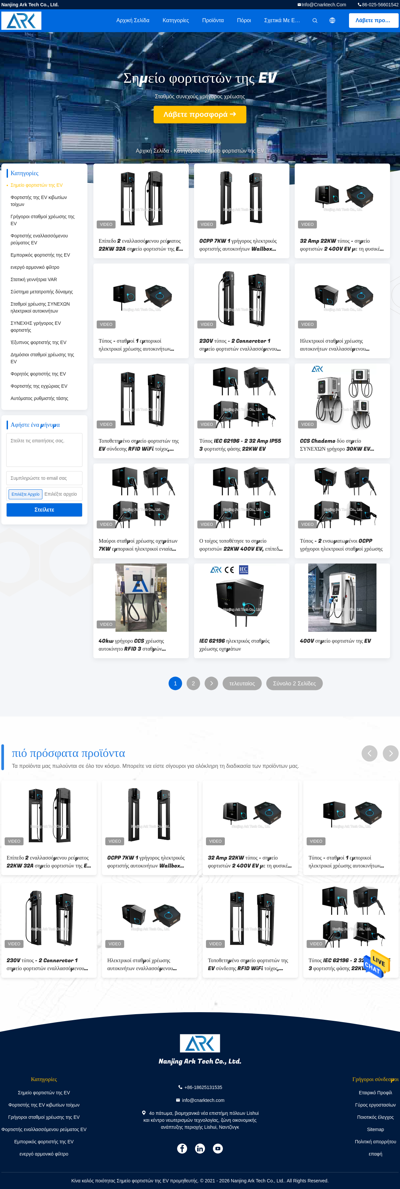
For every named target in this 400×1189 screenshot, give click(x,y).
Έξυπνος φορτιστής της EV (38, 342)
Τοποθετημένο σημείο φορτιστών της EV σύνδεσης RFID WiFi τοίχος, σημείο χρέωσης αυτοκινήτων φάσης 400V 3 (139, 445)
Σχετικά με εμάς (284, 20)
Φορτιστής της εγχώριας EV (39, 386)
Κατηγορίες (176, 20)
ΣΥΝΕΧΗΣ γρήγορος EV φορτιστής (36, 327)
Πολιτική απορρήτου (375, 1141)
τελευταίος (242, 683)
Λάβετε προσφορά (377, 20)
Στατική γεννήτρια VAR (34, 279)
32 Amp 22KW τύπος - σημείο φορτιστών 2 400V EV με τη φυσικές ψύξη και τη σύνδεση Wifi (341, 245)
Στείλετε (44, 510)
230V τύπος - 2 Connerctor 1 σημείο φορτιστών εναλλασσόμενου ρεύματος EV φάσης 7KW (238, 345)
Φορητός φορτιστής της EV (38, 373)
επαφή (375, 1154)
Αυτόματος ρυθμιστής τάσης (39, 398)
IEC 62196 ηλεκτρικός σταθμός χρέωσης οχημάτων (234, 645)
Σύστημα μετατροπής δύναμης (42, 291)
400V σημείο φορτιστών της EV (335, 641)
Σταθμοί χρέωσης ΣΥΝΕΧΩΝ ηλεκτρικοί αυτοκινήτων (40, 307)
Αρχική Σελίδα (132, 20)
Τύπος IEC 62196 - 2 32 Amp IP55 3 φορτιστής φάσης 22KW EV (240, 445)
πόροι (244, 20)
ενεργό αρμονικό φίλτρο (35, 267)
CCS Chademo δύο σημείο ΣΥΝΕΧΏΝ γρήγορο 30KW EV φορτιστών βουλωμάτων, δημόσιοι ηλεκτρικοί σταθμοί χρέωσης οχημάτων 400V (337, 445)
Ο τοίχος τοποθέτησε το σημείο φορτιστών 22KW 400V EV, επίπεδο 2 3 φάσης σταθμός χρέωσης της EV (240, 545)
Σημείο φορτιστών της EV (37, 185)
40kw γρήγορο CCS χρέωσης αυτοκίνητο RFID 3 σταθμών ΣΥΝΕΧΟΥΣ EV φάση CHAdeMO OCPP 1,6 (136, 645)
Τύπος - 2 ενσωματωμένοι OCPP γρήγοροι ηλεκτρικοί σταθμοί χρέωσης (341, 545)
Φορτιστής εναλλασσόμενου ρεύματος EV (39, 239)
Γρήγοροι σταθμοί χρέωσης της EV (43, 220)
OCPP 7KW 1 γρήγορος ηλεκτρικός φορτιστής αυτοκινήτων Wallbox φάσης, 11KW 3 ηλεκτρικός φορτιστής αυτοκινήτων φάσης (241, 245)
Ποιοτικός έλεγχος (375, 1117)
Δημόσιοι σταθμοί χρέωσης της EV (42, 358)
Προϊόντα (213, 20)
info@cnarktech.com (324, 4)
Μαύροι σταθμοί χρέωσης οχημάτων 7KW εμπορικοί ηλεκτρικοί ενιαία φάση (138, 545)
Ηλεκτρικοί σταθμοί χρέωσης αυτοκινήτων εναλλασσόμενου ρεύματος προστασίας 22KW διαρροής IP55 (342, 345)
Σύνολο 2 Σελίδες (294, 683)
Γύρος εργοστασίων (375, 1105)
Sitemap (375, 1129)
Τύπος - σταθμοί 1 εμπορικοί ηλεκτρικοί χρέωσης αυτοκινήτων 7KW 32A (134, 345)
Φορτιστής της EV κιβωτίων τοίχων (39, 201)
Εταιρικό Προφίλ (375, 1092)
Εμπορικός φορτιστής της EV (40, 255)
